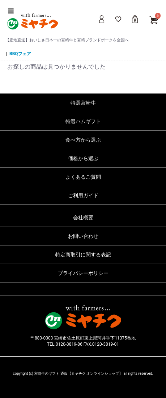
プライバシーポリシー (83, 273)
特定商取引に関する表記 (83, 254)
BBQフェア (20, 53)
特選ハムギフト (83, 121)
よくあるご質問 (83, 177)
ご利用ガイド (83, 195)
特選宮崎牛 (83, 103)
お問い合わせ (83, 236)
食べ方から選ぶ (83, 140)
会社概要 (83, 217)
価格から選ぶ (83, 158)
